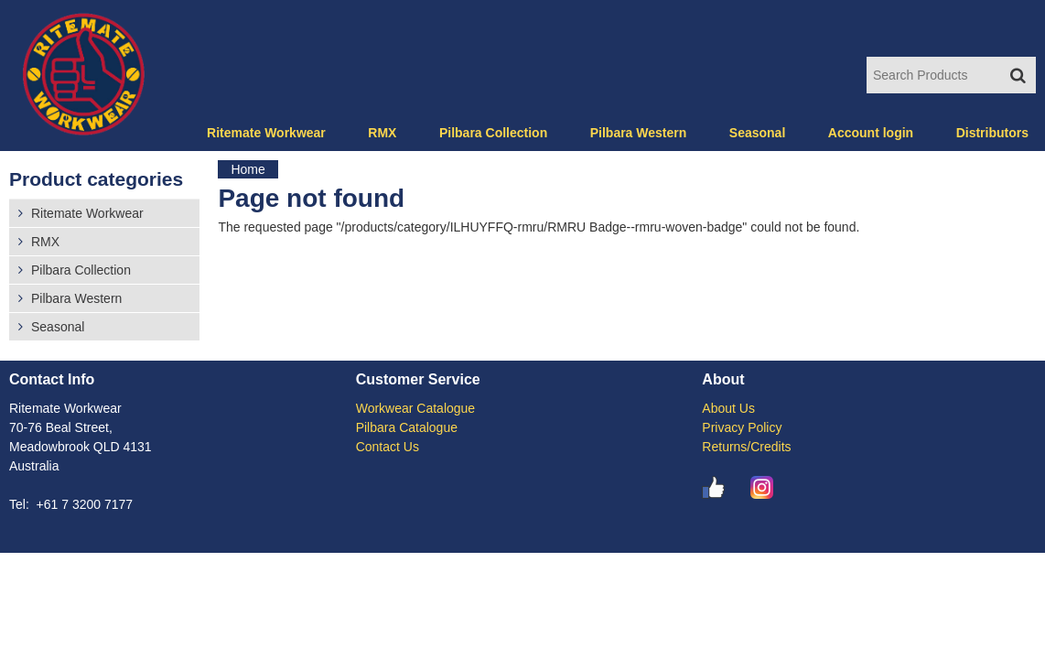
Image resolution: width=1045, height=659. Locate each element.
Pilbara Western (638, 132)
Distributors (992, 132)
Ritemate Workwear (266, 132)
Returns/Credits (746, 446)
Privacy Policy (741, 427)
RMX (382, 132)
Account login (870, 132)
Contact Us (387, 446)
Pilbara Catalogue (407, 427)
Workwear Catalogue (415, 408)
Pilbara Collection (493, 132)
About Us (728, 408)
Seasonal (757, 132)
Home (247, 169)
